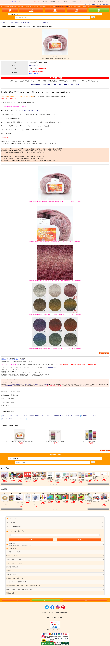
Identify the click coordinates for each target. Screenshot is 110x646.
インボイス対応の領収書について (16, 582)
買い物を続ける (5, 405)
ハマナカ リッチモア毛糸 (34, 415)
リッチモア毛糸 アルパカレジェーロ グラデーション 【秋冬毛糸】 (34, 384)
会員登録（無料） (104, 4)
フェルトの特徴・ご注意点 (14, 563)
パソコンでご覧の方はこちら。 (55, 617)
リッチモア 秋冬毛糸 (94, 415)
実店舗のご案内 (10, 593)
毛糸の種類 (76, 415)
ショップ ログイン (12, 523)
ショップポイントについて (14, 559)
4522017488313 (33, 65)
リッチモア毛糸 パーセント (90, 436)
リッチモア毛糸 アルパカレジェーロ (55, 436)
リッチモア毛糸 (84, 415)
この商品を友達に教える (7, 398)
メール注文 (21, 359)
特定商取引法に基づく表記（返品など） (12, 391)
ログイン (4, 358)
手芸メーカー (5, 415)
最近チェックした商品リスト (14, 578)
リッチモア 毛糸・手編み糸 (14, 384)
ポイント (17, 358)
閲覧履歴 (108, 6)
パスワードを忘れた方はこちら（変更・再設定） (20, 589)
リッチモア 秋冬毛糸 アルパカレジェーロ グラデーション (14, 418)
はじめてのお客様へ (12, 555)
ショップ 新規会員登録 (13, 526)
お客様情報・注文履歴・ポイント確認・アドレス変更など (23, 585)
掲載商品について (11, 570)
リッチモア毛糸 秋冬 (46, 415)
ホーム (16, 600)
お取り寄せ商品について (13, 574)
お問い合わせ (50, 367)
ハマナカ (12, 415)
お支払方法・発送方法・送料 (72, 6)
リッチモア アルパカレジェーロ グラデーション (62, 415)
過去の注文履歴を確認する (8, 402)
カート (46, 600)
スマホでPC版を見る (62, 612)
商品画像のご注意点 (12, 567)
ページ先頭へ (84, 600)
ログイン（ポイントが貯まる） (91, 4)
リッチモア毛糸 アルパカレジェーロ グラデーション (32, 110)
